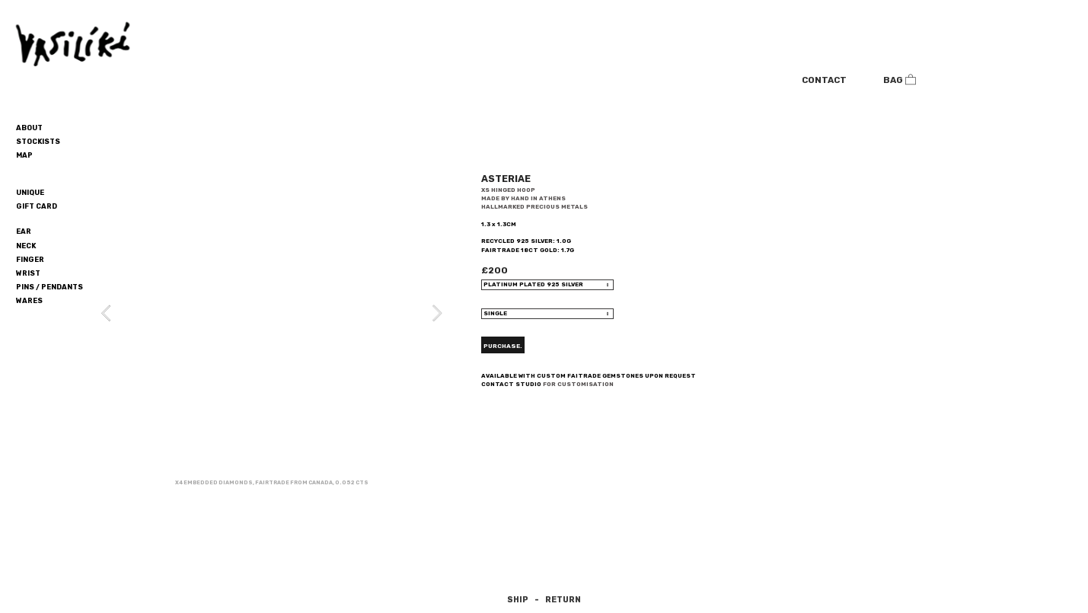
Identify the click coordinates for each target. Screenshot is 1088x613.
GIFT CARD (36, 206)
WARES (29, 300)
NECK (26, 245)
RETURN (563, 600)
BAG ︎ (900, 80)
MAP (24, 155)
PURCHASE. (502, 346)
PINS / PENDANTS (49, 287)
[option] (271, 325)
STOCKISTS (38, 141)
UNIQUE (30, 192)
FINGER (30, 259)
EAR (23, 231)
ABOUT (29, 127)
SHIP (517, 600)
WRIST (28, 273)
